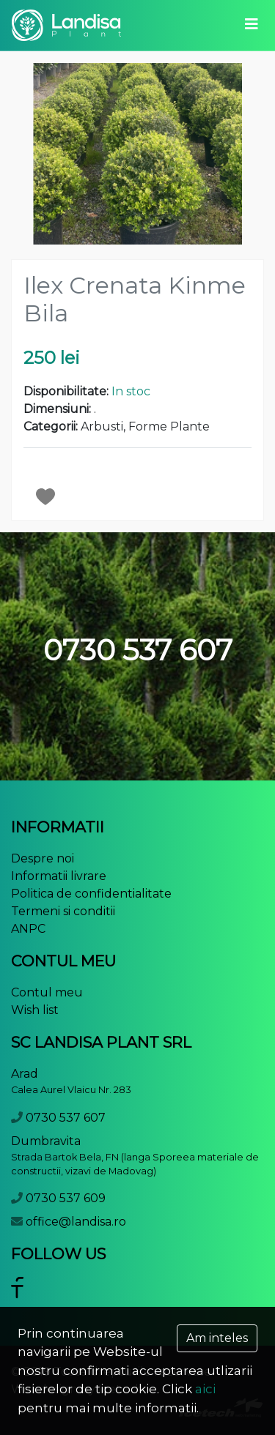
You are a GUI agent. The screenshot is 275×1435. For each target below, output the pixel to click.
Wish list (35, 1010)
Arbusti (102, 426)
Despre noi (42, 858)
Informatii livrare (58, 876)
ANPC (28, 929)
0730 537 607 (66, 1118)
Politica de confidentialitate (91, 894)
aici (205, 1389)
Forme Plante (169, 426)
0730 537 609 (66, 1198)
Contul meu (47, 992)
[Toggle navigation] (251, 25)
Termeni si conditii (63, 911)
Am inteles (217, 1338)
